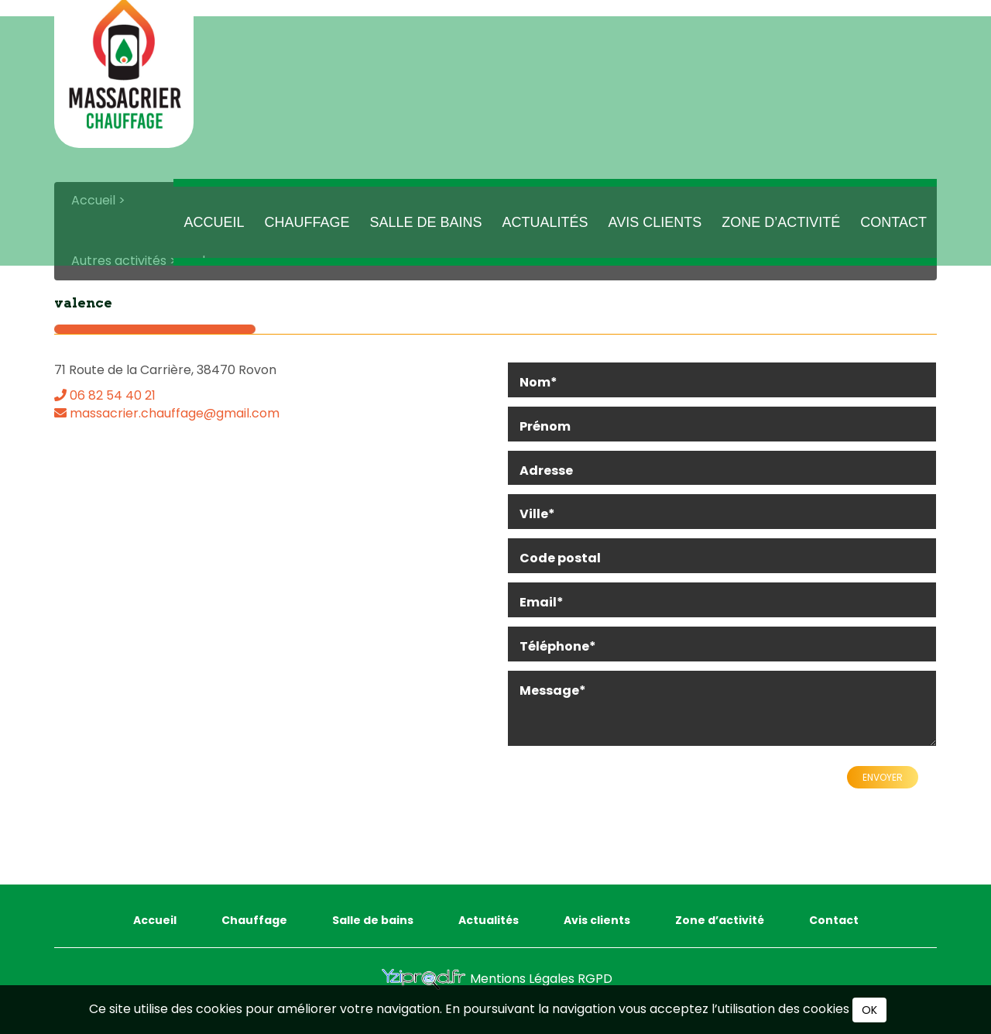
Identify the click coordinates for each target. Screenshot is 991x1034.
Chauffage (306, 234)
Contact (893, 234)
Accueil (213, 234)
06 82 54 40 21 (105, 393)
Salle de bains (426, 234)
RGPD (595, 976)
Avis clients (655, 234)
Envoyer (882, 775)
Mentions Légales (524, 976)
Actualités (545, 234)
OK (869, 1010)
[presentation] (624, 796)
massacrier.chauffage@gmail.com (166, 411)
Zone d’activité (781, 234)
